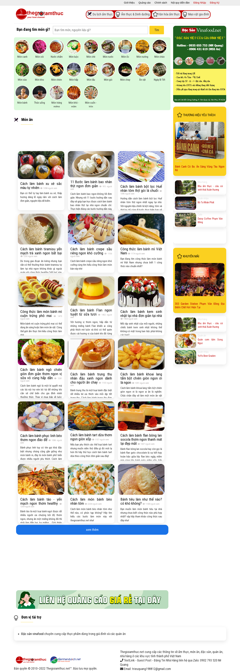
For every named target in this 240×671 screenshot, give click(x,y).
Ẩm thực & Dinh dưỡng (135, 14)
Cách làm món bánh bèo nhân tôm (91, 501)
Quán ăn (178, 161)
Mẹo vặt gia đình (198, 14)
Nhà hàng (202, 182)
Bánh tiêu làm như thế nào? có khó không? (141, 501)
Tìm (156, 30)
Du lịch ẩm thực (103, 14)
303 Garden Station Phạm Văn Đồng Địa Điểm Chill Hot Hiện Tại (199, 305)
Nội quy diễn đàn (180, 2)
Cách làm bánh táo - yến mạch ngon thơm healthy (41, 501)
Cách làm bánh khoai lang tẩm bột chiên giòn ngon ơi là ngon (141, 378)
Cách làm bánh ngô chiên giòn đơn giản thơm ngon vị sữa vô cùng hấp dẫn (41, 373)
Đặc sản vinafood (32, 634)
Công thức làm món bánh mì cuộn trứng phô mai (41, 313)
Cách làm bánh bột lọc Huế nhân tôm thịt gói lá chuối (141, 188)
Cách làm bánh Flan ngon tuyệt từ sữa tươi (91, 312)
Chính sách (161, 2)
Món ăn (27, 119)
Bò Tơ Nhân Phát (206, 202)
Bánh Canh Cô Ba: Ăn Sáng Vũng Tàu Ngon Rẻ (199, 168)
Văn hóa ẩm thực (169, 14)
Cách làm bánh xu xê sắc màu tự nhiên (41, 185)
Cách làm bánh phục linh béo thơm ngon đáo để (41, 437)
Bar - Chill (179, 298)
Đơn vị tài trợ (31, 617)
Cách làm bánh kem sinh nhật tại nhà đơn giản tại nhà (141, 313)
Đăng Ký (214, 2)
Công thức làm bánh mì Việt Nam (141, 251)
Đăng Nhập (199, 2)
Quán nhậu (203, 198)
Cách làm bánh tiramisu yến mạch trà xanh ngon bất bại (41, 251)
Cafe (200, 214)
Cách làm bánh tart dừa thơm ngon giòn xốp (91, 437)
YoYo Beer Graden (207, 355)
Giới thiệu (129, 2)
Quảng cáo (144, 2)
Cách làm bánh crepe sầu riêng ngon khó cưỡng (91, 251)
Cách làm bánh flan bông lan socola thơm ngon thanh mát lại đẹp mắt (141, 439)
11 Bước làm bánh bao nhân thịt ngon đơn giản (91, 184)
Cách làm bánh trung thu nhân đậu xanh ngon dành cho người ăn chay (91, 378)
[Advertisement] (92, 561)
